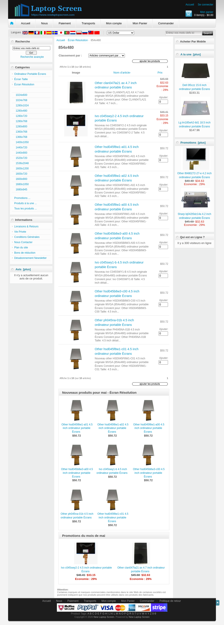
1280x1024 (21, 105)
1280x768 (20, 121)
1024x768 (20, 100)
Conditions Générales (26, 237)
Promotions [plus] (193, 142)
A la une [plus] (190, 54)
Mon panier (206, 12)
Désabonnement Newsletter (30, 258)
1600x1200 (21, 168)
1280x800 (20, 126)
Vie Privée (20, 231)
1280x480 (20, 110)
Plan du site (21, 247)
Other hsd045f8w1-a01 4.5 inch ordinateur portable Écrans (77, 428)
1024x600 (20, 95)
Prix (160, 72)
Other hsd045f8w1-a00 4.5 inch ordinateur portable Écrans (148, 428)
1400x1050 (21, 142)
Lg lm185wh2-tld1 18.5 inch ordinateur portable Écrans (194, 122)
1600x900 (20, 179)
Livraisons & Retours (26, 226)
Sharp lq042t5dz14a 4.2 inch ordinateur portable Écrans (194, 214)
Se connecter (205, 4)
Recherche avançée (32, 56)
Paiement (65, 23)
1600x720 (20, 173)
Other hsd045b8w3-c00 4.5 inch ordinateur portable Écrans (149, 473)
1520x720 (20, 158)
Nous (44, 23)
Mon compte (114, 23)
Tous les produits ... (25, 208)
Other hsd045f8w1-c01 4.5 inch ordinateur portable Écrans (112, 517)
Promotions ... (22, 198)
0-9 (154, 613)
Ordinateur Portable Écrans (30, 73)
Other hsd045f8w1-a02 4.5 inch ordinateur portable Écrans (112, 428)
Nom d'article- (122, 72)
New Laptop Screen (104, 617)
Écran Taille (21, 79)
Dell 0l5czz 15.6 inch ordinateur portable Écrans (194, 85)
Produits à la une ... (25, 203)
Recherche (22, 41)
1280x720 (20, 116)
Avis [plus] (23, 269)
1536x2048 (21, 163)
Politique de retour (170, 600)
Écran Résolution (78, 40)
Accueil (190, 4)
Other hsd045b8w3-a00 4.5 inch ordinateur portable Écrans (77, 473)
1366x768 (20, 137)
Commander (166, 23)
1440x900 (20, 152)
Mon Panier (140, 23)
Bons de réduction (24, 252)
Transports (88, 23)
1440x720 (20, 147)
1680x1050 (21, 184)
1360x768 (20, 131)
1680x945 (20, 189)
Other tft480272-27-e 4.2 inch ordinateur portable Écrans (194, 173)
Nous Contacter (23, 242)
